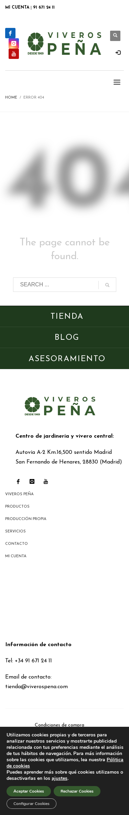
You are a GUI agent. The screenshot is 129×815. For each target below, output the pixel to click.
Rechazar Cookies (77, 791)
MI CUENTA (17, 8)
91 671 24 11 (44, 8)
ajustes (59, 778)
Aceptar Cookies (28, 791)
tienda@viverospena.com (36, 687)
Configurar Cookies (31, 803)
